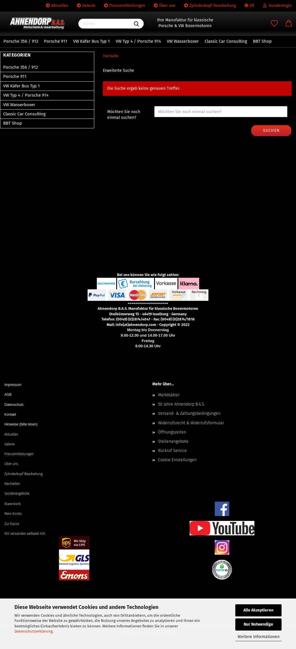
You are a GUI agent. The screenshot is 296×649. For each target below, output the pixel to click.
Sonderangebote (16, 494)
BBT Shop (262, 41)
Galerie (86, 5)
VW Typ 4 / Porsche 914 (138, 41)
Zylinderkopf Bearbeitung (210, 5)
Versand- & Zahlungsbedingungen (189, 413)
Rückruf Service (172, 450)
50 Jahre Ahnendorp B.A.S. (181, 404)
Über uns (164, 5)
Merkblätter (169, 395)
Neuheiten (12, 484)
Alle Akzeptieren (258, 610)
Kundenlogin (277, 5)
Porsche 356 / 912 (20, 41)
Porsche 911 (55, 41)
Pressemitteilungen (124, 5)
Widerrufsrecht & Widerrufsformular (191, 423)
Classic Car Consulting (226, 41)
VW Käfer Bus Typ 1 (91, 41)
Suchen (271, 130)
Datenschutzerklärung (33, 631)
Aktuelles (57, 5)
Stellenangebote (173, 441)
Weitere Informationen (259, 636)
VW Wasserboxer (183, 41)
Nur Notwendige (258, 624)
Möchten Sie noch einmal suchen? (123, 114)
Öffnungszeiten (172, 432)
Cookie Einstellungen (177, 459)
